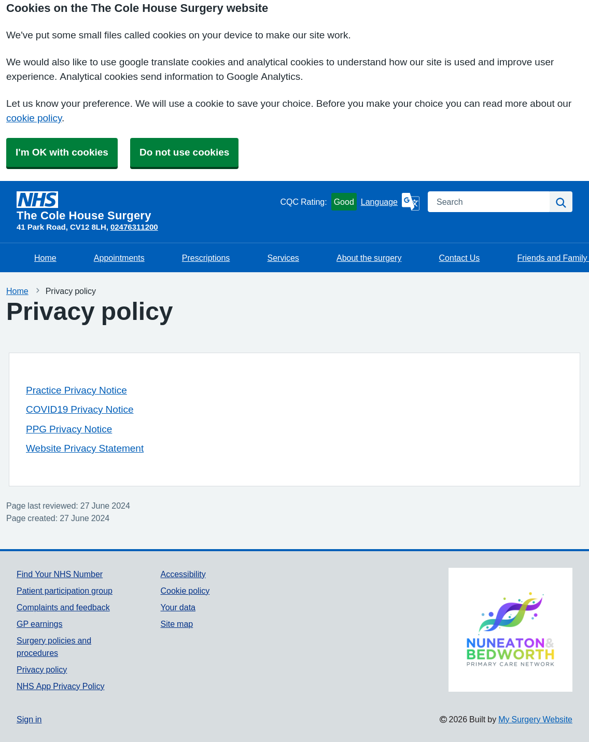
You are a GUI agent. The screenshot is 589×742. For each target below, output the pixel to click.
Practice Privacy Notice (76, 390)
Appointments (119, 258)
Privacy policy (42, 669)
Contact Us (459, 258)
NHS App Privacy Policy (60, 686)
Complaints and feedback (63, 607)
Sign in (29, 719)
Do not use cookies (184, 152)
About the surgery (368, 258)
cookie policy (34, 118)
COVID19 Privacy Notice (79, 409)
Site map (177, 624)
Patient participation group (65, 590)
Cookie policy (185, 590)
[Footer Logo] (510, 630)
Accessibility (183, 574)
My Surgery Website (535, 719)
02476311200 (134, 227)
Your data (178, 607)
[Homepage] (146, 206)
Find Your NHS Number (60, 574)
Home (45, 258)
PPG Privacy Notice (69, 429)
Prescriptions (206, 258)
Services (283, 258)
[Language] (390, 201)
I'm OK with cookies (62, 152)
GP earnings (40, 624)
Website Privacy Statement (85, 448)
